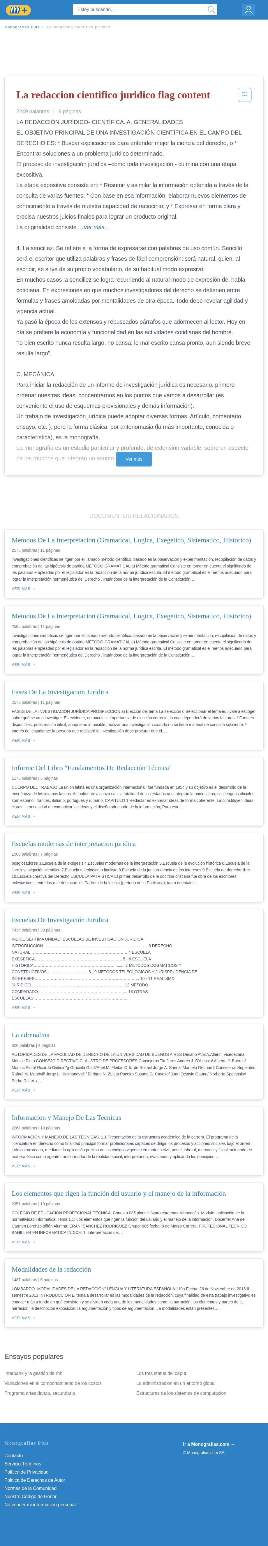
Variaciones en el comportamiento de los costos (53, 1383)
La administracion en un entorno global (176, 1383)
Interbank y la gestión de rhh (33, 1373)
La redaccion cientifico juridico (78, 27)
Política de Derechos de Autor (34, 1480)
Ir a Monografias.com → (209, 1444)
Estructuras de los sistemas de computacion (181, 1393)
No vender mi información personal (40, 1504)
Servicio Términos (22, 1463)
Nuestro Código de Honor (30, 1496)
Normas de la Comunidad (30, 1488)
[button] (245, 96)
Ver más (134, 459)
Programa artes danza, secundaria (39, 1393)
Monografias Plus (22, 27)
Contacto (13, 1455)
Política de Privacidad (26, 1472)
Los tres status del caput (161, 1373)
